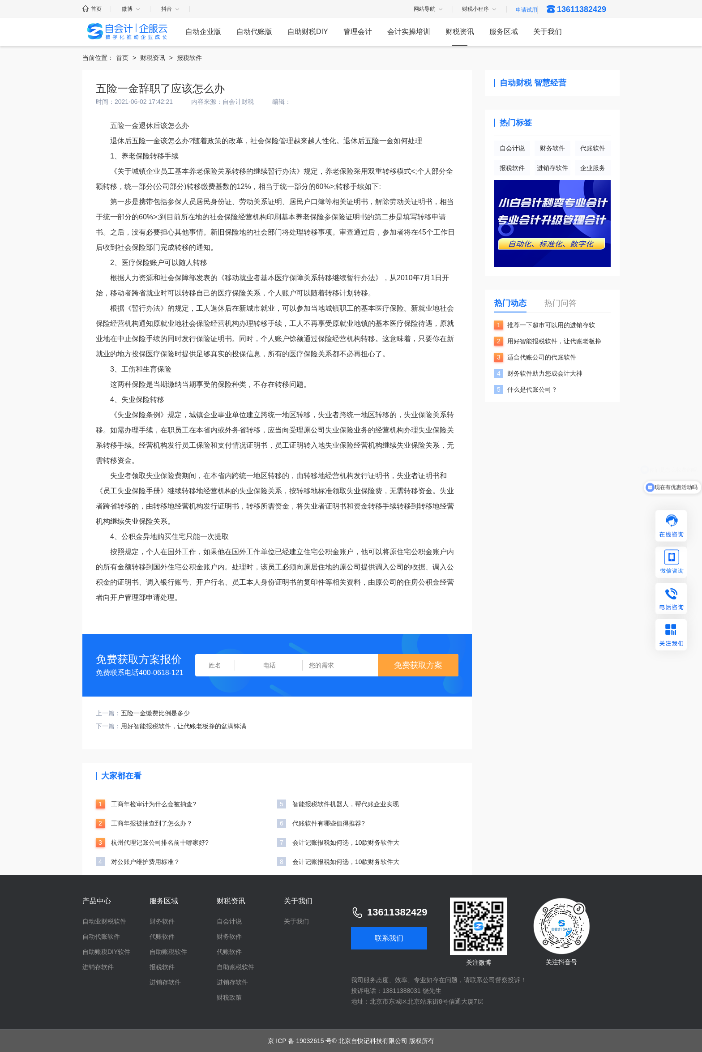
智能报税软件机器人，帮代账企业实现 (345, 804)
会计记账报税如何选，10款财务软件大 (346, 842)
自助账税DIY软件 (106, 951)
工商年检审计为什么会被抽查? (153, 804)
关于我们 (547, 31)
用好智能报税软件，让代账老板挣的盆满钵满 (183, 726)
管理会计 (357, 31)
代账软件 (592, 148)
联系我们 (389, 938)
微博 (131, 9)
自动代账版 (254, 31)
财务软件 (552, 148)
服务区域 (503, 31)
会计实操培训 (408, 31)
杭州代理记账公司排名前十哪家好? (160, 842)
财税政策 (229, 997)
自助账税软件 (168, 951)
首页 (92, 9)
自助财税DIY (307, 31)
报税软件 (189, 57)
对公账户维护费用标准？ (145, 861)
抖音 (170, 9)
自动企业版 (203, 31)
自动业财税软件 (104, 921)
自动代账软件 (101, 936)
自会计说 (512, 148)
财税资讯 (459, 31)
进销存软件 (552, 167)
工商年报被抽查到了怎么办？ (152, 823)
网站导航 (429, 9)
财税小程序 (479, 9)
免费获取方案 (418, 665)
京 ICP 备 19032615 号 (300, 1040)
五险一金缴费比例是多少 (155, 713)
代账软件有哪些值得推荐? (328, 823)
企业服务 (592, 167)
